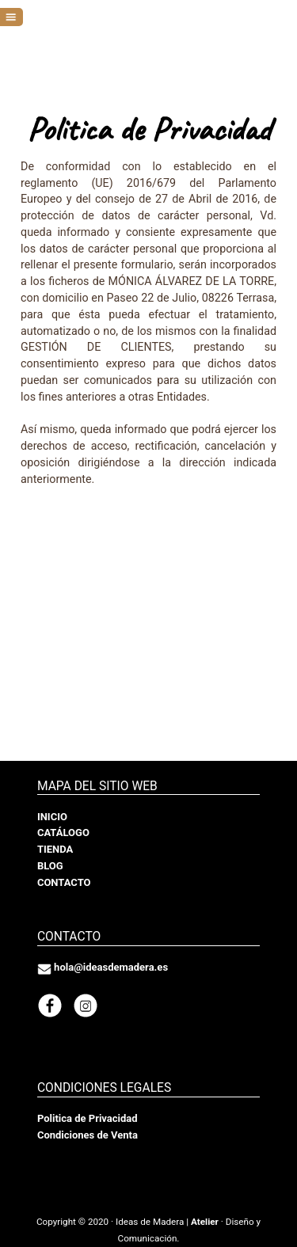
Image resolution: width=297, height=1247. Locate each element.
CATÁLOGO (63, 832)
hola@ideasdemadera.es (111, 967)
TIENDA (55, 849)
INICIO (52, 817)
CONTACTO (64, 882)
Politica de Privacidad (87, 1118)
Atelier (205, 1221)
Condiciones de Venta (87, 1135)
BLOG (50, 866)
